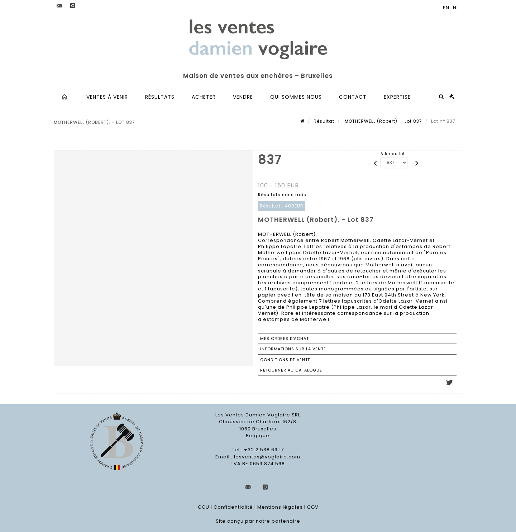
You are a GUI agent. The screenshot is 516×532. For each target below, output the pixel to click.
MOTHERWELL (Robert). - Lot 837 (382, 121)
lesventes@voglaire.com (267, 456)
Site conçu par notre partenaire (258, 521)
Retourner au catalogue (291, 370)
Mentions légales (280, 507)
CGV (313, 507)
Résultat (324, 121)
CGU (203, 507)
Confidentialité (233, 507)
